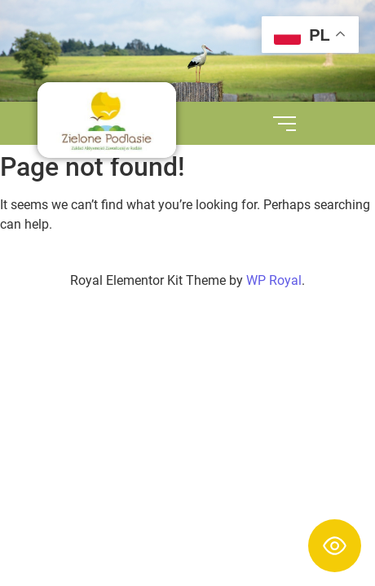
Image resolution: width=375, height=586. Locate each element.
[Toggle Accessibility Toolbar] (335, 546)
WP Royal (274, 280)
